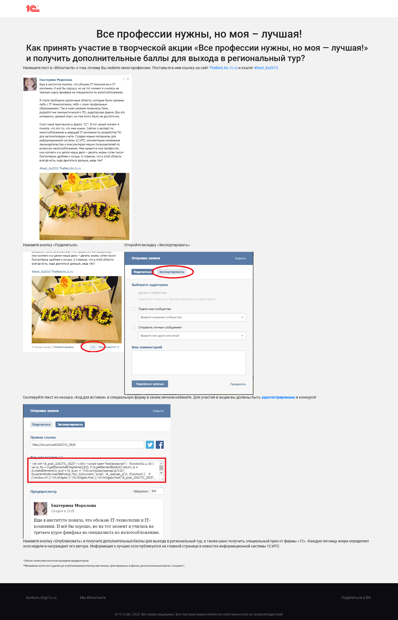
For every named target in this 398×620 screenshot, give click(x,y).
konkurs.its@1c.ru (41, 597)
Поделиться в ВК (356, 597)
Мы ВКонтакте (93, 597)
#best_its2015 (266, 68)
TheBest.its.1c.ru (223, 68)
